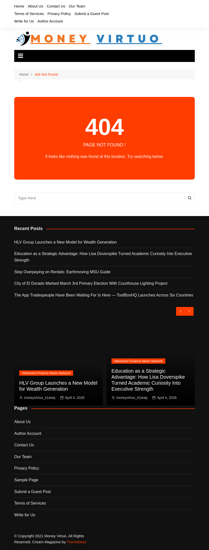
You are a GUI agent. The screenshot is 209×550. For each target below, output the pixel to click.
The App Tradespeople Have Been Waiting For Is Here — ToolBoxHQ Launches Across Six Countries (103, 295)
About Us (35, 6)
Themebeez (77, 542)
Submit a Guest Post (91, 13)
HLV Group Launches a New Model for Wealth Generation (65, 242)
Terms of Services (29, 13)
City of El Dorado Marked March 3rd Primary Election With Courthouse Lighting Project (90, 283)
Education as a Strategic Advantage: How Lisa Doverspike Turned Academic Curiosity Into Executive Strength (103, 257)
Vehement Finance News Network (46, 373)
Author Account (50, 21)
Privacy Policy (59, 13)
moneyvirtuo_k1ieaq (39, 398)
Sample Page (26, 480)
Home (19, 6)
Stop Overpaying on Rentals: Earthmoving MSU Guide (62, 272)
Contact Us (56, 6)
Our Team (77, 6)
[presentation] (180, 311)
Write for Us (24, 21)
